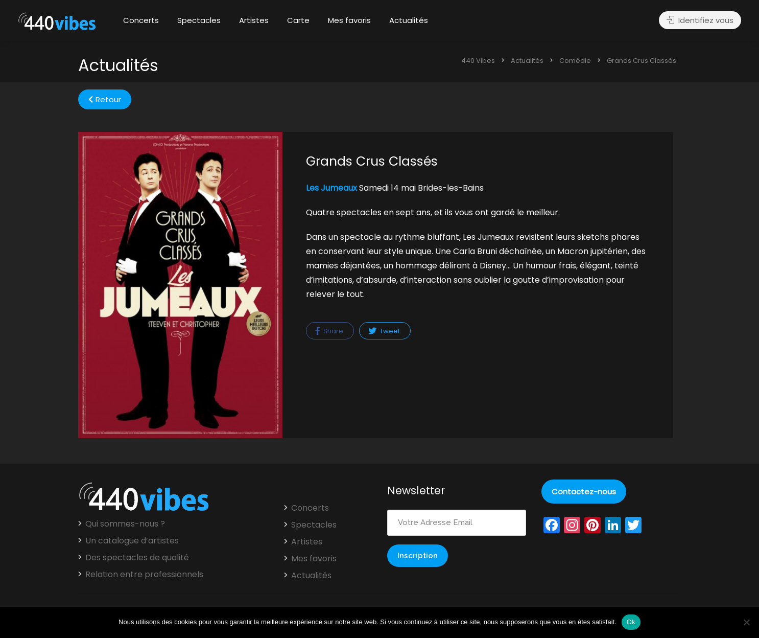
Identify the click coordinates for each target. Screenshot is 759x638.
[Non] (746, 622)
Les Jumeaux (331, 188)
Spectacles (199, 20)
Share (329, 331)
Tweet (384, 331)
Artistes (254, 20)
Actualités (408, 20)
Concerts (141, 20)
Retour (104, 99)
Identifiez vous (700, 20)
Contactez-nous (584, 491)
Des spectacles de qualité (137, 557)
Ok (631, 622)
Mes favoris (349, 20)
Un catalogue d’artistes (132, 540)
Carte (298, 20)
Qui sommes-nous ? (125, 524)
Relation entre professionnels (144, 574)
